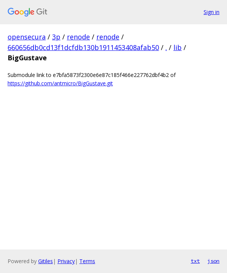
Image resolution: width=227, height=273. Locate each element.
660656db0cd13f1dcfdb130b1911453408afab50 (83, 47)
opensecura (27, 36)
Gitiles (45, 261)
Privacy (66, 261)
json (213, 260)
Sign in (211, 12)
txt (195, 260)
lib (177, 47)
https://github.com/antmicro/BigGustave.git (60, 83)
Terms (87, 261)
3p (56, 36)
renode (78, 36)
